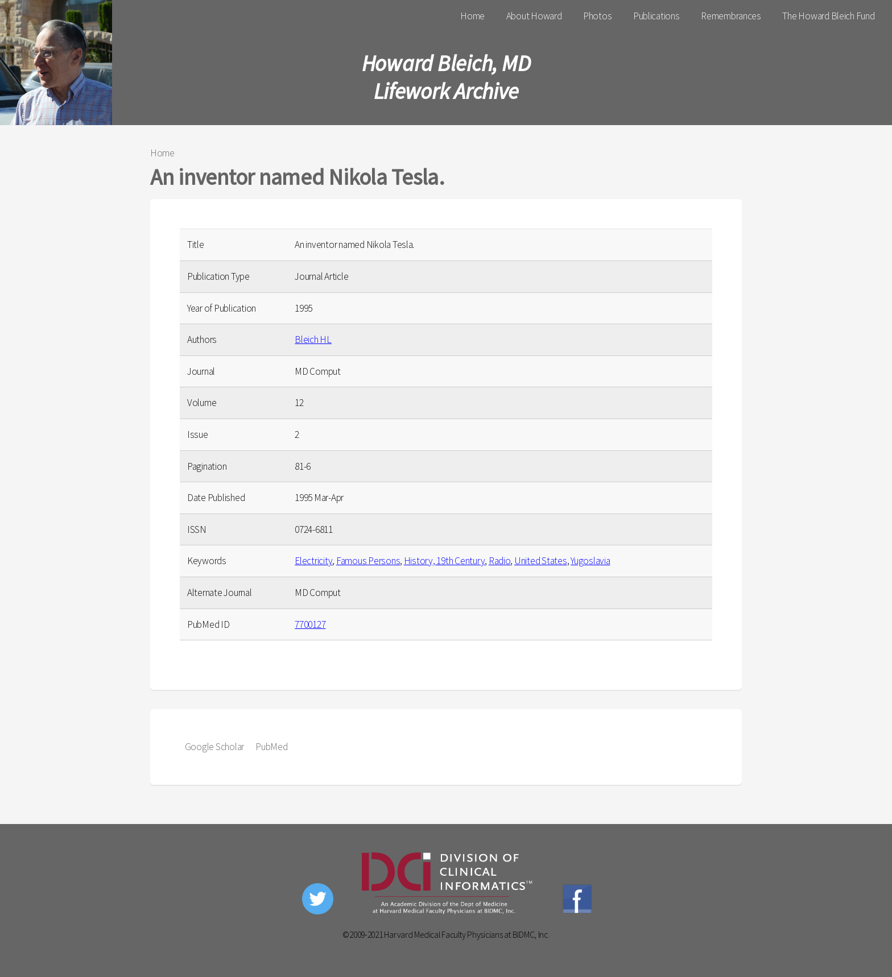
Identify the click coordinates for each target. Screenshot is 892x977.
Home (472, 16)
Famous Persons (368, 560)
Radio (500, 560)
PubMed (271, 746)
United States (540, 560)
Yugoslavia (590, 560)
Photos (597, 16)
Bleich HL (313, 339)
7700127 (310, 624)
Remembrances (731, 16)
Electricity (313, 560)
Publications (656, 16)
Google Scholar (214, 746)
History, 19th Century (444, 560)
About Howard (534, 16)
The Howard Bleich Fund (828, 16)
